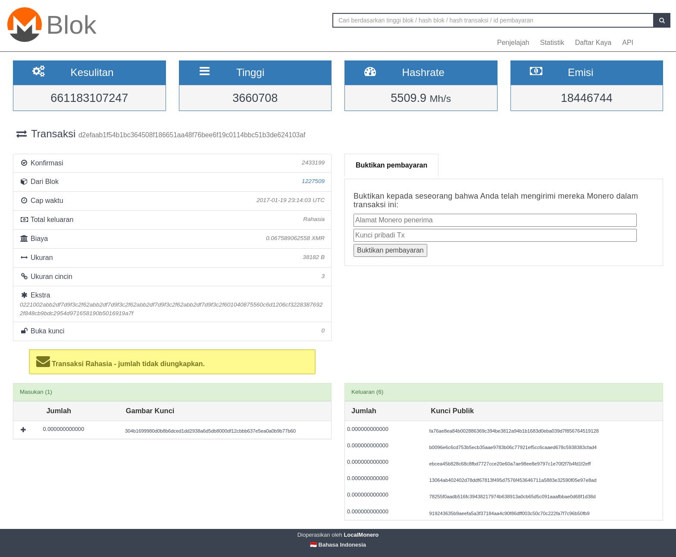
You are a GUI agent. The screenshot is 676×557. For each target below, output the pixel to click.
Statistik (552, 42)
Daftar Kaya (593, 42)
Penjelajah (513, 42)
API (627, 42)
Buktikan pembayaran (391, 165)
